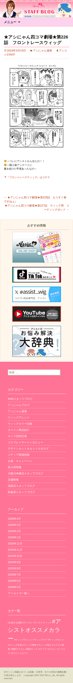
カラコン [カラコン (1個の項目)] (51, 649)
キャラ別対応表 (17, 436)
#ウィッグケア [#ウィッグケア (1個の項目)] (40, 640)
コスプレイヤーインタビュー (25, 442)
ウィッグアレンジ (19, 417)
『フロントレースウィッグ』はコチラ (27, 177)
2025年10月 (15, 556)
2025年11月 (15, 549)
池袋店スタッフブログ (21, 485)
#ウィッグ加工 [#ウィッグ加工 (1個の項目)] (44, 645)
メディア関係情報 (19, 454)
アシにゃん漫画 (42, 50)
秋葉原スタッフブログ (21, 492)
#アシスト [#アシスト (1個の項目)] (27, 622)
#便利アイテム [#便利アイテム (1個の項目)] (18, 649)
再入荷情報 (14, 467)
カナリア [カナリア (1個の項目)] (42, 649)
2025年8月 (14, 568)
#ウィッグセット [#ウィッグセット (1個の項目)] (56, 640)
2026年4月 (14, 518)
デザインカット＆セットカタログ (28, 448)
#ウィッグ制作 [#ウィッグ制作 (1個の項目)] (30, 645)
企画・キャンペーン (20, 461)
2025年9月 (14, 562)
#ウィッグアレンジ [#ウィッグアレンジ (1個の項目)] (23, 640)
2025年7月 (14, 574)
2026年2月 (14, 531)
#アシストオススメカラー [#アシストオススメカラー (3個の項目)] (34, 630)
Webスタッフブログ (20, 398)
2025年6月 (14, 580)
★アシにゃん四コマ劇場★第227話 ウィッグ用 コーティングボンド (37, 207)
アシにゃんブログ (19, 405)
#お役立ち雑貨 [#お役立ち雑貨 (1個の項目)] (15, 622)
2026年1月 (14, 537)
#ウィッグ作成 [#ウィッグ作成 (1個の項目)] (15, 645)
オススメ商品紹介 (19, 429)
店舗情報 (13, 479)
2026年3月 (14, 524)
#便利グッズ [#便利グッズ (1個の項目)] (31, 649)
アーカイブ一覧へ (19, 593)
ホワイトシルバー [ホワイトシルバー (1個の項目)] (19, 653)
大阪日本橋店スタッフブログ (25, 473)
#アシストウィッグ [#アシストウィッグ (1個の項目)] (42, 622)
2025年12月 (15, 543)
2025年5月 (14, 587)
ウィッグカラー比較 (20, 423)
